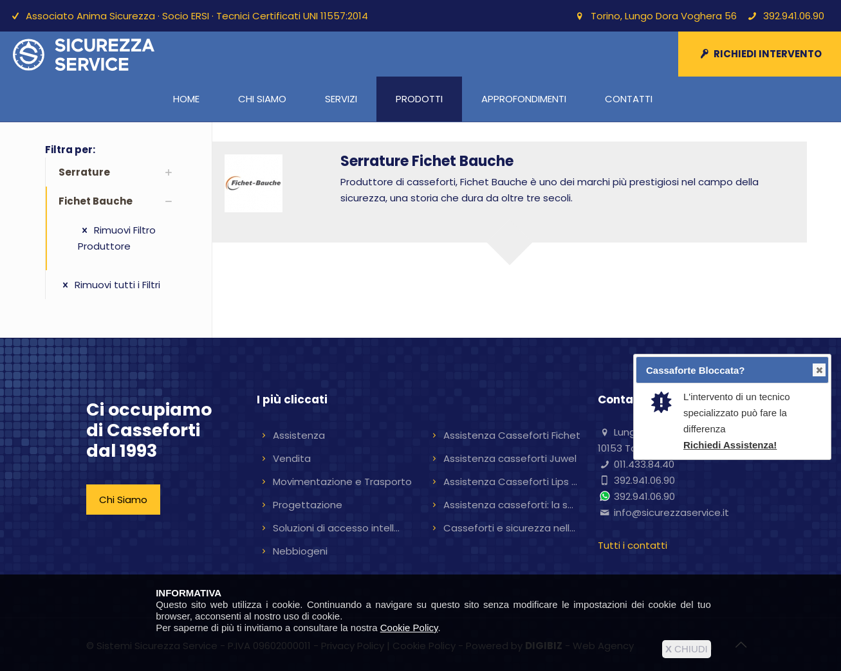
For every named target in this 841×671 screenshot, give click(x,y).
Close (818, 370)
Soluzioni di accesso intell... (336, 528)
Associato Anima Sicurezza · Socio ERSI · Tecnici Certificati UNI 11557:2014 (197, 16)
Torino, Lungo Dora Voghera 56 (664, 16)
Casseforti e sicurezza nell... (509, 528)
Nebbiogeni (300, 551)
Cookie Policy (409, 627)
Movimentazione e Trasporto (342, 481)
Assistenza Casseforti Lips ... (510, 481)
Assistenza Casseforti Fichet (511, 435)
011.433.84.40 (644, 464)
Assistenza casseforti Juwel (510, 458)
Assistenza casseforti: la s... (508, 504)
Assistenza (299, 435)
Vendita (292, 458)
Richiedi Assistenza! (730, 444)
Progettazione (307, 504)
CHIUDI (686, 648)
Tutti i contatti (632, 545)
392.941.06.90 (793, 16)
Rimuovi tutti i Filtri (109, 284)
